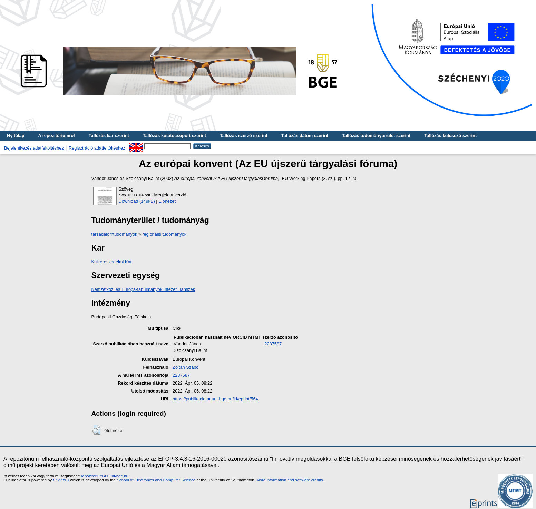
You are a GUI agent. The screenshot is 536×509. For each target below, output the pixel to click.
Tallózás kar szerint (109, 135)
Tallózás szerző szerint (243, 135)
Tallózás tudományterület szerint (376, 135)
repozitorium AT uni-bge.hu (104, 476)
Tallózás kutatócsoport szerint (174, 135)
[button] (96, 430)
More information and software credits (289, 480)
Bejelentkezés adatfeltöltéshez (34, 148)
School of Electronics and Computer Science (156, 480)
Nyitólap (15, 135)
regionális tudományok (164, 234)
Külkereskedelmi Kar (111, 261)
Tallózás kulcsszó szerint (450, 135)
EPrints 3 (61, 480)
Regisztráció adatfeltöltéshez (97, 148)
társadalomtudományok (114, 234)
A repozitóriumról (56, 135)
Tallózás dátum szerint (304, 135)
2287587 (273, 343)
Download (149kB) (137, 201)
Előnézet (167, 201)
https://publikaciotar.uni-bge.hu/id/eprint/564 (215, 398)
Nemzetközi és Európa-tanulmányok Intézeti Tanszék (143, 289)
